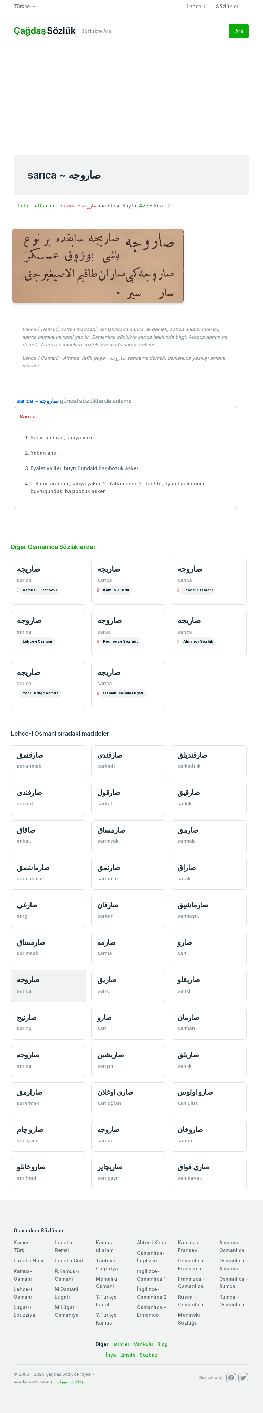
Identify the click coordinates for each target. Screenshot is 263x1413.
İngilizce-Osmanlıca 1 (151, 1275)
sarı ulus (187, 1103)
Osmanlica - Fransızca (192, 1264)
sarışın (105, 1066)
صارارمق (30, 1092)
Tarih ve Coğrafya (107, 1264)
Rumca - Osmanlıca (232, 1300)
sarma (104, 953)
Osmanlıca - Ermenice (151, 1311)
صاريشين (110, 1054)
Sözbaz (149, 1355)
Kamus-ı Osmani (24, 1275)
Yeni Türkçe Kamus (41, 693)
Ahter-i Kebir (151, 1242)
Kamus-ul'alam (105, 1246)
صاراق (186, 867)
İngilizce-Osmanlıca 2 (152, 1292)
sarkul (104, 803)
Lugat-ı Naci (28, 1260)
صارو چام (30, 1129)
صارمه (106, 942)
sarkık (184, 803)
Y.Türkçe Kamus (106, 1318)
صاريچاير (110, 1167)
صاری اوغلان (115, 1092)
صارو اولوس (195, 1092)
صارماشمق (33, 867)
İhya (111, 1355)
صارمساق (111, 830)
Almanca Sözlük (198, 641)
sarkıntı (106, 766)
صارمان (188, 1017)
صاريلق (188, 1054)
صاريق (106, 979)
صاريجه (28, 569)
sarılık (184, 1066)
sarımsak (108, 841)
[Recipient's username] (152, 31)
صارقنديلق (192, 755)
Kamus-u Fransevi (40, 590)
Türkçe (22, 6)
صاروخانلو (31, 1167)
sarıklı (184, 991)
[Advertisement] (131, 95)
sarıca (24, 580)
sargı (23, 916)
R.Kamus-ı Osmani (67, 1275)
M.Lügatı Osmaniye (67, 1311)
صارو (184, 942)
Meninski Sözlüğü (189, 1318)
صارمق (187, 830)
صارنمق (108, 867)
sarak (184, 878)
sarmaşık (188, 916)
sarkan (105, 916)
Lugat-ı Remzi (63, 1246)
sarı (181, 953)
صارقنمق (30, 755)
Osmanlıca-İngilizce (151, 1256)
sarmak (186, 841)
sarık (103, 991)
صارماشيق (192, 905)
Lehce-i (196, 6)
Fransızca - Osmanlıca (191, 1282)
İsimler (121, 1344)
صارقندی (110, 755)
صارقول (108, 792)
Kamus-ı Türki (116, 590)
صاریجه (109, 569)
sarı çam (27, 1140)
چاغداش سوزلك (70, 1381)
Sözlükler (227, 6)
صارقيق (188, 792)
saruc (104, 632)
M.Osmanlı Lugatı (67, 1292)
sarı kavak (189, 1178)
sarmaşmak (30, 878)
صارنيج (26, 1017)
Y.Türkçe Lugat (106, 1300)
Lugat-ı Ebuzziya (24, 1311)
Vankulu (143, 1344)
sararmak (28, 1103)
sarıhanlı (27, 1178)
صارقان (107, 905)
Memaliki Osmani (106, 1282)
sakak (24, 841)
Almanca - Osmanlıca (232, 1246)
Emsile (128, 1355)
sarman (186, 1028)
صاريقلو (188, 979)
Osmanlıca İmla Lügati (123, 693)
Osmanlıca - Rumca (233, 1282)
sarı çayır (108, 1178)
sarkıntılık (189, 766)
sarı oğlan (109, 1103)
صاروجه (189, 569)
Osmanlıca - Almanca (233, 1264)
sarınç (24, 1028)
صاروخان (190, 1129)
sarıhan (186, 1140)
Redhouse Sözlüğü (121, 641)
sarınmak (108, 878)
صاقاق (26, 830)
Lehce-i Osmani (37, 206)
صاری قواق (193, 1167)
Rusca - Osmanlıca (190, 1300)
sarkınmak (29, 766)
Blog (162, 1344)
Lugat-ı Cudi (70, 1260)
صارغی (27, 905)
